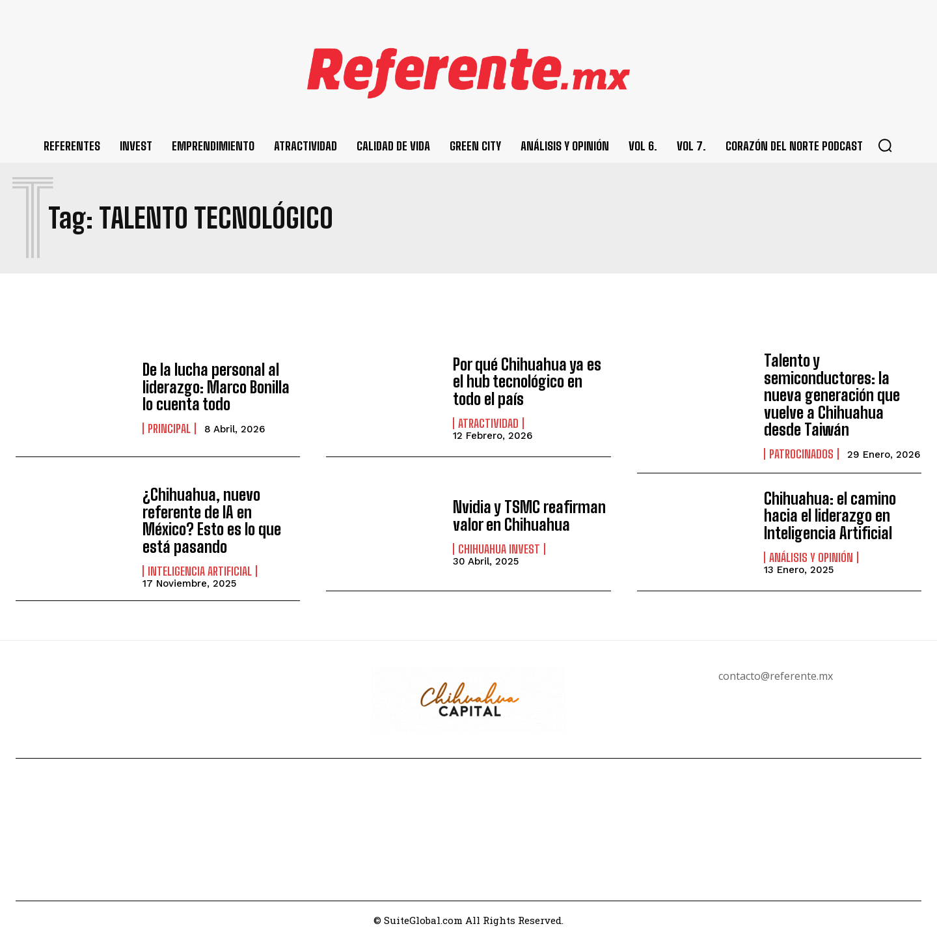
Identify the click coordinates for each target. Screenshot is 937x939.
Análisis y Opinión (811, 557)
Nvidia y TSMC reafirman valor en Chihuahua (529, 515)
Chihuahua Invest (499, 549)
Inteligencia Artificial (200, 571)
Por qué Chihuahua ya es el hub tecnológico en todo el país (527, 381)
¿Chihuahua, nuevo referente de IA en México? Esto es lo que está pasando (212, 520)
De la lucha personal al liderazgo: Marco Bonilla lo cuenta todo (216, 386)
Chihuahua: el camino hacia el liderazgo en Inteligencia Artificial (830, 515)
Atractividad (488, 423)
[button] (885, 145)
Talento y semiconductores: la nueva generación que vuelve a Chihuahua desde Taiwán (832, 395)
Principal (169, 428)
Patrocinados (801, 454)
